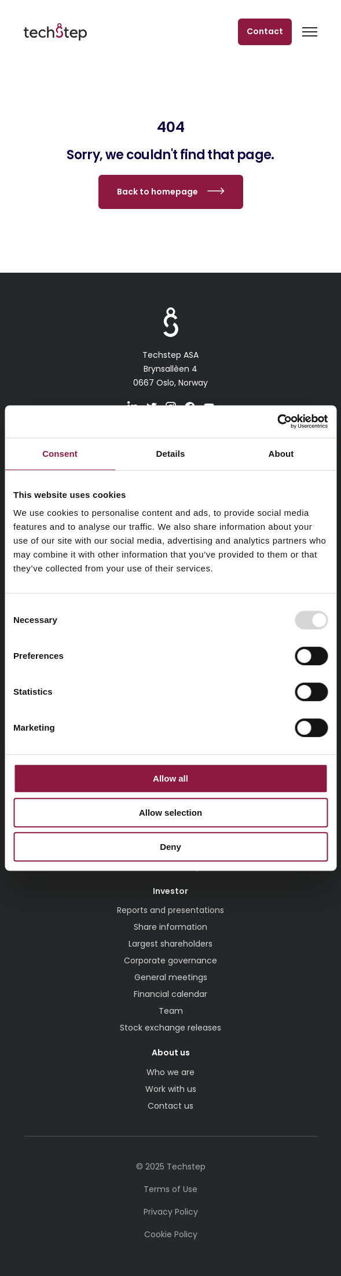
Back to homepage (157, 191)
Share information (170, 927)
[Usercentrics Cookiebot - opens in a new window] (277, 421)
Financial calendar (170, 994)
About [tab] (281, 454)
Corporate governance (170, 960)
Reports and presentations (170, 910)
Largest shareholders (170, 943)
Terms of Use (170, 1189)
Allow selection (170, 812)
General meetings (170, 977)
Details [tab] (170, 454)
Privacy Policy (171, 1212)
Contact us (170, 1106)
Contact (265, 31)
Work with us (170, 1089)
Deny (170, 847)
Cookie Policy (170, 1234)
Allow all (170, 778)
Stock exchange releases (170, 1027)
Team (171, 1011)
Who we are (170, 1072)
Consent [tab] (60, 454)
